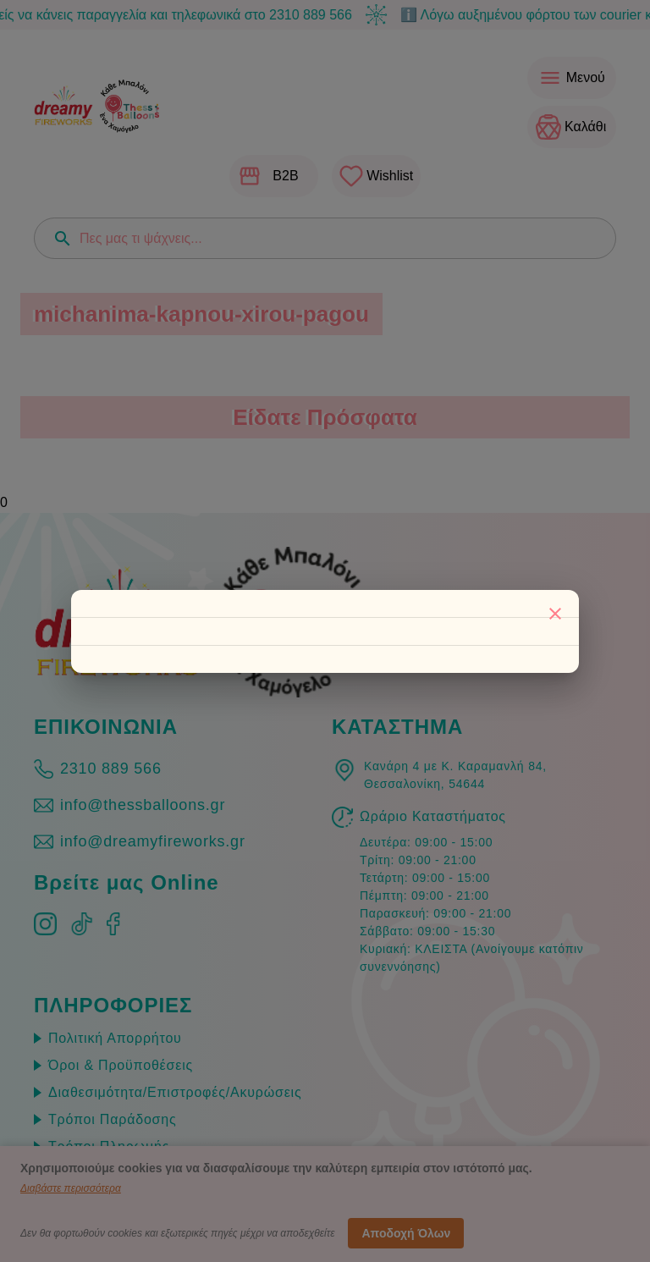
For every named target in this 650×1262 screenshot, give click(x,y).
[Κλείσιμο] (555, 614)
